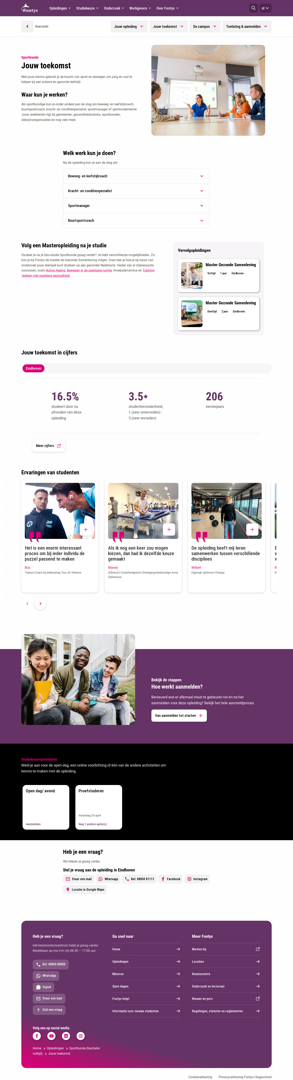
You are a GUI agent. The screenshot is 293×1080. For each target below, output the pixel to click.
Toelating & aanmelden (243, 26)
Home (146, 949)
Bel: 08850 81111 (139, 878)
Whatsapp (108, 878)
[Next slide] (40, 604)
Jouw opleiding (125, 26)
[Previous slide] (27, 604)
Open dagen (146, 986)
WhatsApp (46, 975)
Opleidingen (146, 961)
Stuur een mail (78, 878)
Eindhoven (33, 368)
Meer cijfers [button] (48, 445)
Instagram (197, 878)
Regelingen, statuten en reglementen (226, 1011)
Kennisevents (226, 973)
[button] (253, 8)
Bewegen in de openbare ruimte (89, 270)
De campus (201, 26)
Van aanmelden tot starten (179, 715)
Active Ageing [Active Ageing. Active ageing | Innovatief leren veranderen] (55, 270)
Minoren (146, 973)
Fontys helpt (146, 998)
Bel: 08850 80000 (50, 964)
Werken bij (226, 949)
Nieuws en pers (226, 998)
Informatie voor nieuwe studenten (146, 1011)
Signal (43, 987)
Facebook (170, 878)
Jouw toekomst (165, 26)
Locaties (226, 961)
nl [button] (266, 8)
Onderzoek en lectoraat (226, 986)
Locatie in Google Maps (84, 889)
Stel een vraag (49, 1010)
